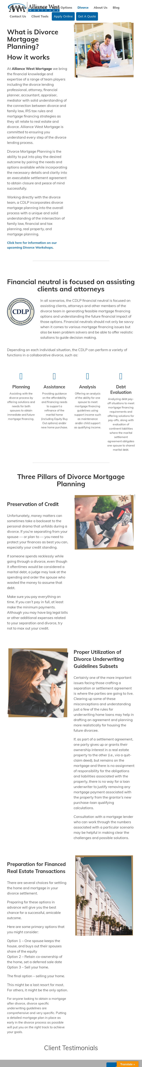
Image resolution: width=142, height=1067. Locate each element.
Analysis (87, 386)
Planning (21, 386)
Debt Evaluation (120, 389)
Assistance (54, 386)
